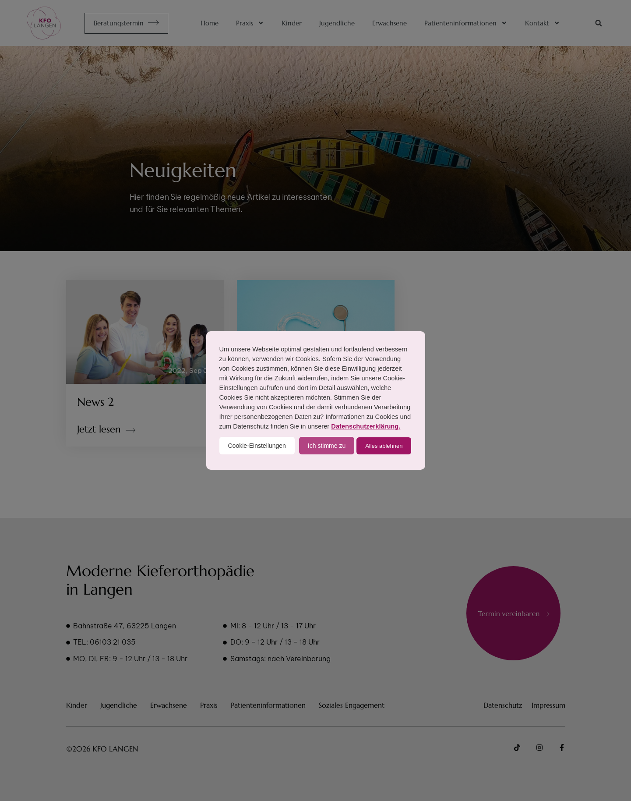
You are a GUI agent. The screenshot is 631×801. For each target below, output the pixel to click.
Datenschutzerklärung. (365, 426)
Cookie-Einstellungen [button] (257, 445)
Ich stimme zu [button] (326, 445)
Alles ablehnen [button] (383, 446)
